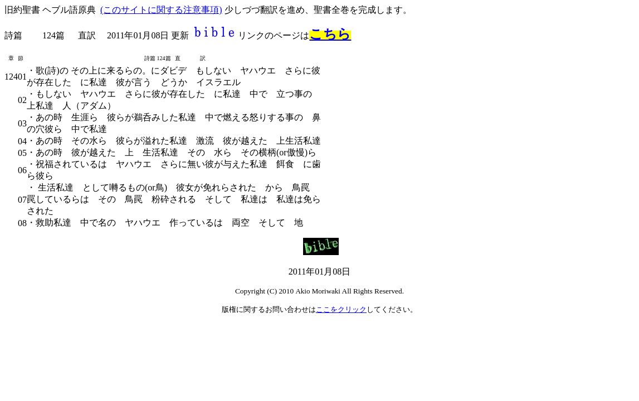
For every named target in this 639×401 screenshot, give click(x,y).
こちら (330, 34)
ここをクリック (341, 309)
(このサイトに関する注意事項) (161, 9)
